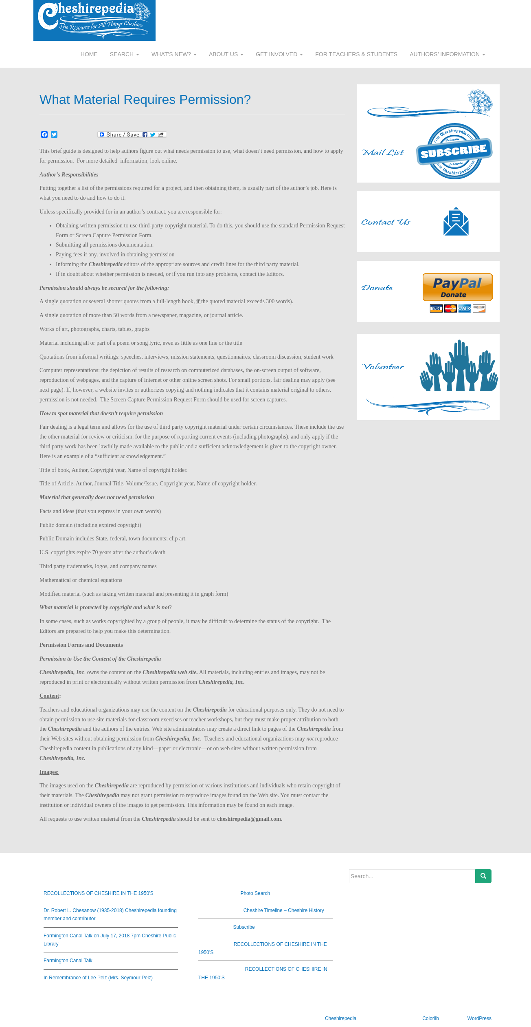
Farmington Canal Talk (68, 960)
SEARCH (124, 54)
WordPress (479, 1018)
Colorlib (430, 1018)
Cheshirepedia (340, 1018)
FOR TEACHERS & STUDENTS (356, 54)
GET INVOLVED (279, 54)
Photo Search (255, 893)
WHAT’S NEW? (174, 54)
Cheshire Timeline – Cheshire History (284, 910)
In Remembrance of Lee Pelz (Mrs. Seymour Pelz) (98, 978)
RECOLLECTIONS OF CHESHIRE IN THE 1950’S (99, 893)
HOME (89, 54)
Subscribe (244, 927)
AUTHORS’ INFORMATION (447, 54)
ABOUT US (226, 54)
